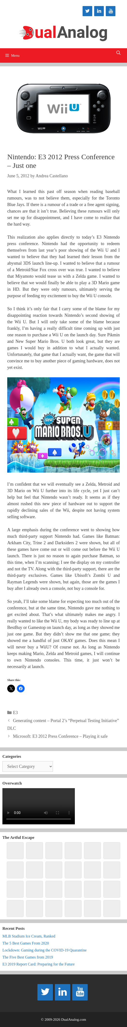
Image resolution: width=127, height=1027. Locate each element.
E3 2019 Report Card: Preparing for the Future (38, 964)
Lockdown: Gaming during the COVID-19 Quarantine (44, 950)
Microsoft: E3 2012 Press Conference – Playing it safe (60, 736)
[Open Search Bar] (118, 53)
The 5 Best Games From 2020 (25, 943)
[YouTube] (110, 11)
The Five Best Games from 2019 (27, 957)
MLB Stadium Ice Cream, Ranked (28, 936)
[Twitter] (87, 11)
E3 (15, 712)
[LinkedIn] (99, 11)
